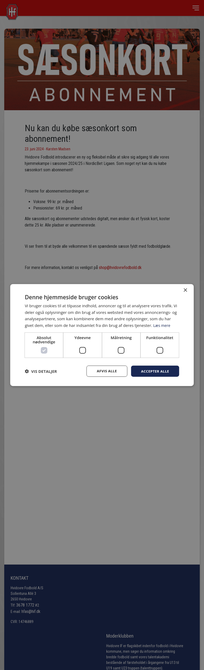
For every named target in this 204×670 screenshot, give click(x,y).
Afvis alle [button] (104, 370)
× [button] (185, 290)
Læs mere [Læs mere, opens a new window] (162, 325)
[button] (41, 371)
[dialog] (102, 335)
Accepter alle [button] (154, 370)
